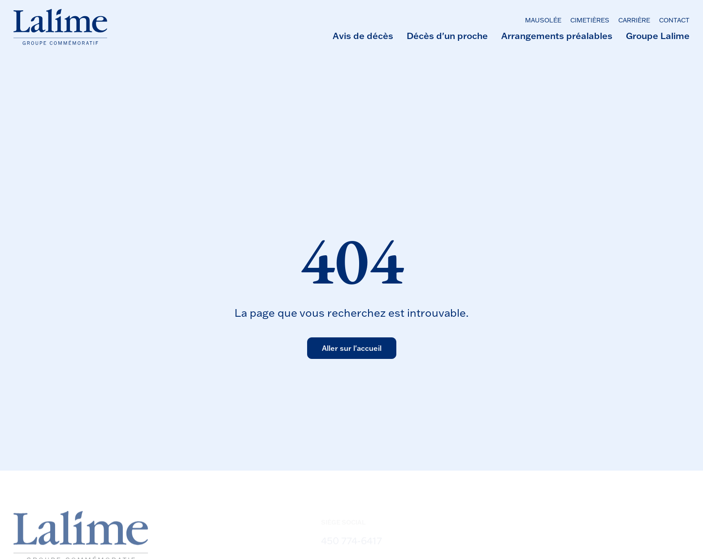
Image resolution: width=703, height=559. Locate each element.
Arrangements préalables (556, 35)
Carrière (634, 20)
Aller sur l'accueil (352, 348)
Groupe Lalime (658, 35)
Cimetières (589, 20)
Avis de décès (363, 35)
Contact (674, 20)
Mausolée (543, 20)
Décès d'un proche (447, 35)
